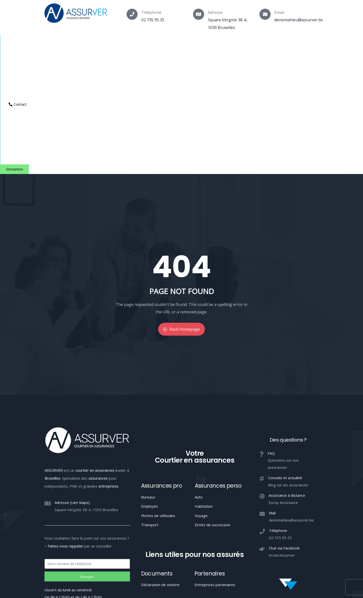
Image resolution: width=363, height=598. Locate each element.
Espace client (239, 43)
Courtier (53, 43)
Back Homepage (181, 207)
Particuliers (116, 43)
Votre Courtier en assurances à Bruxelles (181, 573)
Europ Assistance (283, 380)
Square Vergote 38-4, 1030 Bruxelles (86, 387)
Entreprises (183, 43)
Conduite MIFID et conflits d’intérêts (181, 555)
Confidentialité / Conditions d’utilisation (247, 555)
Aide (209, 43)
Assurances (83, 43)
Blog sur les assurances (288, 363)
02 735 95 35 (152, 20)
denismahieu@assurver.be (298, 20)
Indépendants (149, 43)
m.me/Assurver (282, 433)
